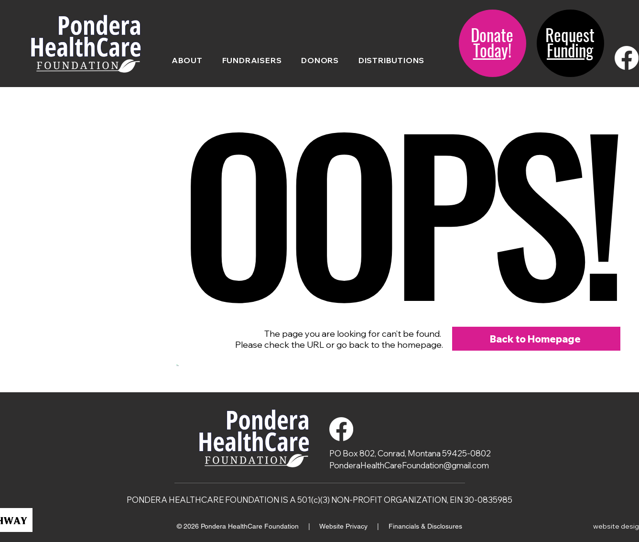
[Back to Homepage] (536, 339)
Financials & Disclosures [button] (425, 526)
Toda (487, 49)
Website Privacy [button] (344, 526)
